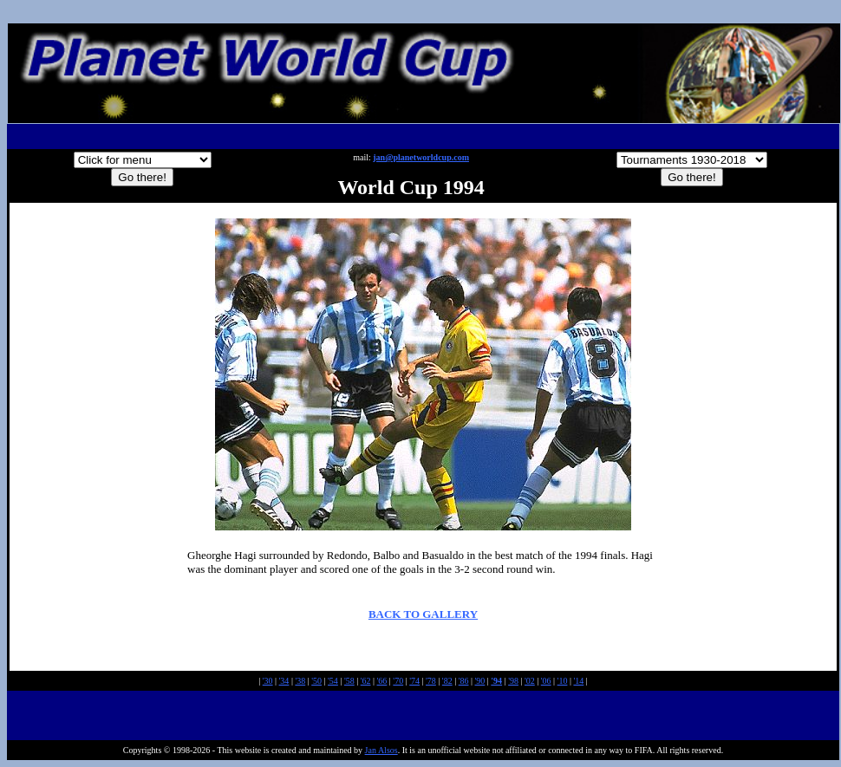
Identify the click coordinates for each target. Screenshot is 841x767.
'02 (530, 681)
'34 (284, 681)
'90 (480, 681)
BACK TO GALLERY (423, 614)
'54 (333, 681)
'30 (268, 681)
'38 (300, 681)
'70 (398, 681)
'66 (382, 681)
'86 (464, 681)
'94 (496, 681)
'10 (562, 681)
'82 (447, 681)
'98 (513, 681)
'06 (546, 681)
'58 (349, 681)
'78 (431, 681)
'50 (316, 681)
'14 (578, 681)
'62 (366, 681)
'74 (414, 681)
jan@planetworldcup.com (421, 157)
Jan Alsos (381, 750)
